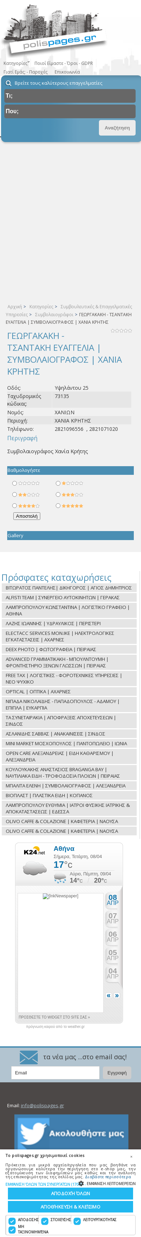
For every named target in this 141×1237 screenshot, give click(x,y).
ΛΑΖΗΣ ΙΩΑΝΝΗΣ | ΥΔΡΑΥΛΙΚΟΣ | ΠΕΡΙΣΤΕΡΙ (53, 623)
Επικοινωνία (67, 72)
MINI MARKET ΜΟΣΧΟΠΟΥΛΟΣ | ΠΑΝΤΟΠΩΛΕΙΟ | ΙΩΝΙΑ (66, 743)
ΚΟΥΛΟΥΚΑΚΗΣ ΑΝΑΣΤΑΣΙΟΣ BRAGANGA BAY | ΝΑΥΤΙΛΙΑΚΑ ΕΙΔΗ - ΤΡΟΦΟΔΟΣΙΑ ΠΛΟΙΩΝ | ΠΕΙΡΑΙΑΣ (63, 772)
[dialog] (70, 1193)
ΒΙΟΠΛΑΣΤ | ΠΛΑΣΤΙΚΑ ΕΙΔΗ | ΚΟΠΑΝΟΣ (49, 795)
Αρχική (15, 307)
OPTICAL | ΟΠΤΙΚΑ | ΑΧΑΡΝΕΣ (38, 691)
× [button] (131, 1156)
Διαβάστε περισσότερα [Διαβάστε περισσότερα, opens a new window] (108, 1176)
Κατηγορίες (41, 307)
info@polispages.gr (42, 1105)
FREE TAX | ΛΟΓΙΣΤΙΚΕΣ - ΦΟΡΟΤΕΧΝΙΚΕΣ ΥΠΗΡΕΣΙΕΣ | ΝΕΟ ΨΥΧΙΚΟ (64, 678)
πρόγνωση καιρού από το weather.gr (55, 1027)
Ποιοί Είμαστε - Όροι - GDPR (64, 63)
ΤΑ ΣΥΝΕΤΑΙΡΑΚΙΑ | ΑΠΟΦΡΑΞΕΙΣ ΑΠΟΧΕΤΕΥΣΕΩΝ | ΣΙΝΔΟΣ (61, 720)
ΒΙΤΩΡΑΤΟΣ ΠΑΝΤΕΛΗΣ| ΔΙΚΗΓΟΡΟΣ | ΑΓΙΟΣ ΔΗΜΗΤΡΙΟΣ (69, 587)
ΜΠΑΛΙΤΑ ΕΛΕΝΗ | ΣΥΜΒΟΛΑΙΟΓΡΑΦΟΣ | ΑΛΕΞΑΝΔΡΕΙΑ (66, 785)
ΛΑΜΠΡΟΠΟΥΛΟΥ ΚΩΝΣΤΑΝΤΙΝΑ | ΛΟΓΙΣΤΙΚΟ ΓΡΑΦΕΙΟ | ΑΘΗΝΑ (68, 610)
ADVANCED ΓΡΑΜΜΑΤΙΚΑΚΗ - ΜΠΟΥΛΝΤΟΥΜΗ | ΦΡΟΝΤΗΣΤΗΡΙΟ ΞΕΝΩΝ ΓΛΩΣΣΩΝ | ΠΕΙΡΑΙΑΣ (57, 662)
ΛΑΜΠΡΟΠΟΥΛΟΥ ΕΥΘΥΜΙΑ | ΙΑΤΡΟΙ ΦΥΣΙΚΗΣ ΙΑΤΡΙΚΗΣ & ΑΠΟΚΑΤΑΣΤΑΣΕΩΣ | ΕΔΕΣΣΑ (68, 808)
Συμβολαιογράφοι (54, 315)
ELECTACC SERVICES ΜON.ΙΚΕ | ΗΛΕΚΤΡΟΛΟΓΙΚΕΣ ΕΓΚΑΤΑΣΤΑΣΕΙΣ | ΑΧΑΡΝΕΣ (60, 636)
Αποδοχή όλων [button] (70, 1193)
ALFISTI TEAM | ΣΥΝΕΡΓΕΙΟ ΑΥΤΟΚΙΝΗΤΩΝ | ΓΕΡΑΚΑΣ (63, 597)
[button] (70, 1184)
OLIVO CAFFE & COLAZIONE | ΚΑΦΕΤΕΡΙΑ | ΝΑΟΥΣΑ (62, 821)
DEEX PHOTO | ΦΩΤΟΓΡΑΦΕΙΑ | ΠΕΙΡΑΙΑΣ (51, 649)
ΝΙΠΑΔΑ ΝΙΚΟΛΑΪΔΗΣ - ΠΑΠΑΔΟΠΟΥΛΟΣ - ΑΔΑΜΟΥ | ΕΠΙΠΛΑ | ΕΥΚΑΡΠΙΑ (63, 704)
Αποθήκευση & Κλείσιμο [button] (70, 1206)
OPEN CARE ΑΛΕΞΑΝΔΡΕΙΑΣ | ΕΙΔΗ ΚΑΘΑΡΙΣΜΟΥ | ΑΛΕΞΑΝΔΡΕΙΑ (60, 756)
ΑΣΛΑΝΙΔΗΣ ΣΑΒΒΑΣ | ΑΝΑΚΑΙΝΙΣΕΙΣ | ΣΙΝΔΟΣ (55, 733)
